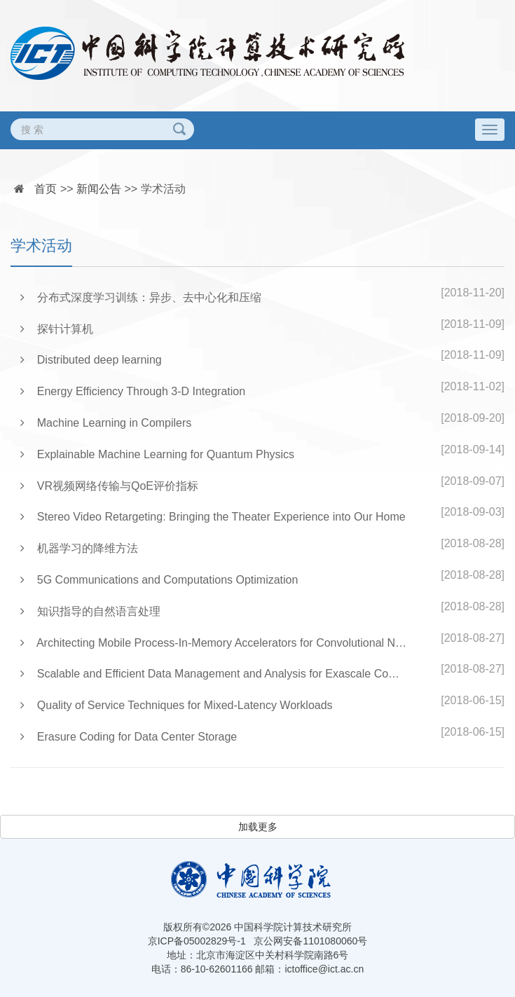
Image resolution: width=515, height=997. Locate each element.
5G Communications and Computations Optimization (159, 580)
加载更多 (257, 826)
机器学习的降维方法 (79, 548)
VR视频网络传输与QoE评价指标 (109, 486)
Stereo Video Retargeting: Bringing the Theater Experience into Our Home (213, 517)
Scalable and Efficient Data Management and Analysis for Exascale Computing (214, 674)
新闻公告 (98, 189)
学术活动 (163, 189)
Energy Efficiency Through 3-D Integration (132, 391)
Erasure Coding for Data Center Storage (128, 737)
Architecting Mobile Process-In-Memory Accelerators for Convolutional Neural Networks (214, 643)
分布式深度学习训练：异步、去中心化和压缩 (140, 297)
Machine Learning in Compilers (105, 423)
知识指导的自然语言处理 (90, 611)
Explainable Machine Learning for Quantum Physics (157, 454)
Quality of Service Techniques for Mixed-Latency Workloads (176, 705)
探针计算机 (56, 329)
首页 (45, 189)
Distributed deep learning (91, 360)
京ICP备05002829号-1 (197, 941)
